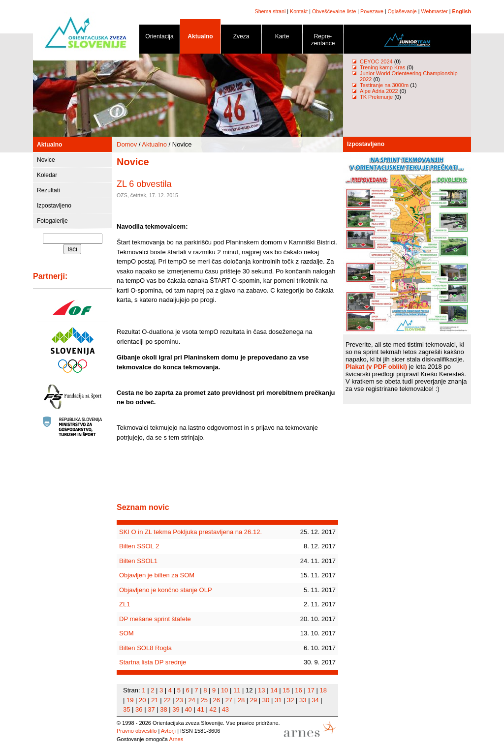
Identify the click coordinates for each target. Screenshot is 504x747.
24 (191, 700)
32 (290, 700)
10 (224, 690)
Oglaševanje (402, 11)
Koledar (47, 175)
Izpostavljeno (54, 205)
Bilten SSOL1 (138, 561)
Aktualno (200, 38)
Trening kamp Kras (383, 67)
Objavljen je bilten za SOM (156, 575)
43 (225, 709)
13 (261, 690)
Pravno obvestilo (137, 731)
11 (236, 690)
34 (315, 700)
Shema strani (270, 11)
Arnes (176, 739)
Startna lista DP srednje (152, 662)
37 (151, 709)
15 (286, 690)
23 (179, 700)
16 (298, 690)
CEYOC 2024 (376, 61)
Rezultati (48, 190)
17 (310, 690)
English (461, 11)
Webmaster (434, 11)
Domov (127, 144)
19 (129, 700)
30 (265, 700)
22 (166, 700)
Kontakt (299, 11)
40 (188, 709)
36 (138, 709)
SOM (126, 633)
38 (163, 709)
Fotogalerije (52, 220)
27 (228, 700)
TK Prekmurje (376, 97)
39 (175, 709)
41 (200, 709)
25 (203, 700)
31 (278, 700)
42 (213, 709)
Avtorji (168, 731)
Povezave (371, 11)
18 (323, 690)
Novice (46, 159)
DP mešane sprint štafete (155, 619)
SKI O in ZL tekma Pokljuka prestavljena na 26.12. (190, 532)
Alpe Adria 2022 (379, 91)
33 (302, 700)
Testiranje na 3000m (385, 85)
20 (142, 700)
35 (126, 709)
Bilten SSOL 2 (139, 546)
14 (273, 690)
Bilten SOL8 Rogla (145, 648)
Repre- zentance (323, 41)
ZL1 (124, 604)
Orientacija (159, 38)
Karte (282, 38)
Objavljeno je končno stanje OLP (165, 590)
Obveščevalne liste (334, 11)
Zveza (241, 38)
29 (253, 700)
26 (216, 700)
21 (154, 700)
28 (241, 700)
